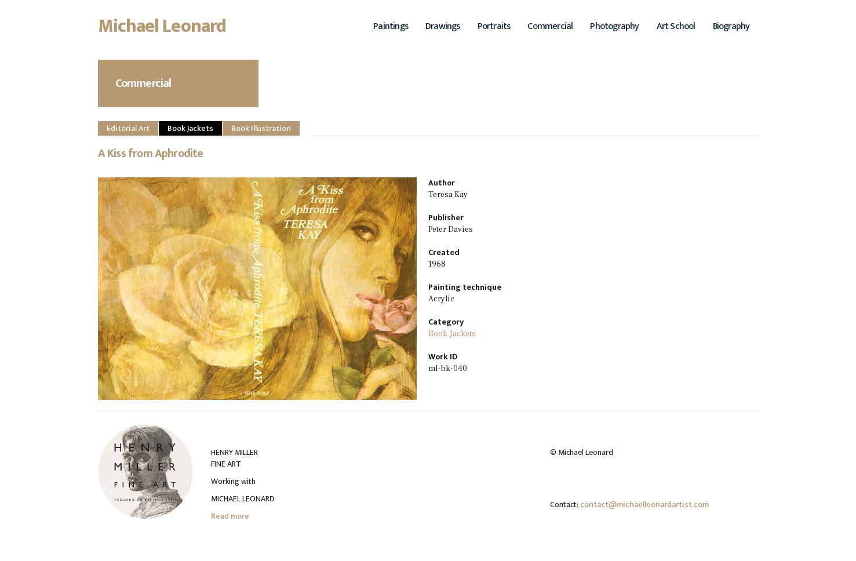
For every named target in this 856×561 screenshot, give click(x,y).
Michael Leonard (162, 29)
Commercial (550, 26)
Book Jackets (190, 128)
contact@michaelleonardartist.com (644, 504)
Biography (731, 26)
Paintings (390, 26)
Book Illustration (261, 128)
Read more (230, 516)
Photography (614, 26)
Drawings (442, 26)
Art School (676, 26)
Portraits (494, 26)
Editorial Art (128, 128)
